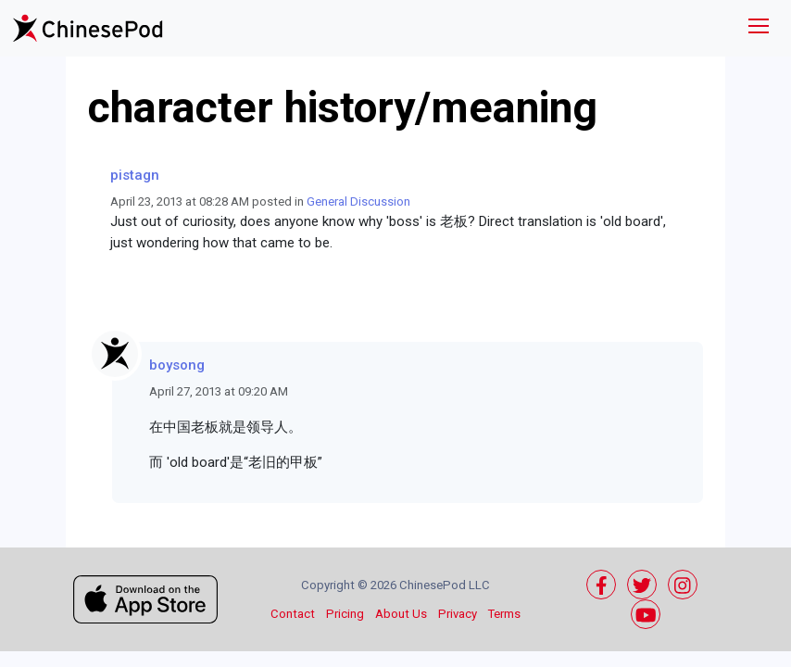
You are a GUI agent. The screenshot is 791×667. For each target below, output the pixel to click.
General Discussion (358, 201)
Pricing (345, 614)
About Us (401, 614)
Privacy (457, 614)
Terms (504, 614)
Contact (292, 614)
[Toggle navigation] (758, 28)
